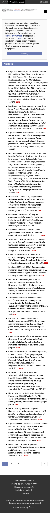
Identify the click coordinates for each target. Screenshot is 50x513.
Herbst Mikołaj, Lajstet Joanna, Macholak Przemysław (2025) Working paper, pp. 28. (27, 399)
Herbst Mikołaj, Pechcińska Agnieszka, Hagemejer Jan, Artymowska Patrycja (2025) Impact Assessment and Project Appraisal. (27, 414)
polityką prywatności (13, 35)
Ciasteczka (24, 493)
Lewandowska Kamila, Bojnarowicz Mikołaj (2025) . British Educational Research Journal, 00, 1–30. (26, 450)
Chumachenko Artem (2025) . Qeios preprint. (27, 342)
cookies (18, 38)
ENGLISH (44, 2)
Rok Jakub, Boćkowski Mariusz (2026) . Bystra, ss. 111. (25, 232)
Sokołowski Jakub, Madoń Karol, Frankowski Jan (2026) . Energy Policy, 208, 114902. (27, 245)
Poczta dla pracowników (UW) (24, 484)
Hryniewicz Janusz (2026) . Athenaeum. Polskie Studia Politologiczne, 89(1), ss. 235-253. (26, 203)
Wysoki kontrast (16, 2)
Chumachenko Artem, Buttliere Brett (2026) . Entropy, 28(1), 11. (27, 258)
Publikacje (8, 63)
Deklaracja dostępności (24, 487)
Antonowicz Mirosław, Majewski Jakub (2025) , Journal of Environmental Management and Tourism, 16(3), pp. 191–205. (28, 306)
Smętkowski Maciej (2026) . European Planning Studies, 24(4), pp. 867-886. (27, 271)
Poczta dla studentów (24, 480)
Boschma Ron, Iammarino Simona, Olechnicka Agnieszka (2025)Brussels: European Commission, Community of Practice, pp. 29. (27, 324)
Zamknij (24, 53)
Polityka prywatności (24, 490)
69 (44, 464)
